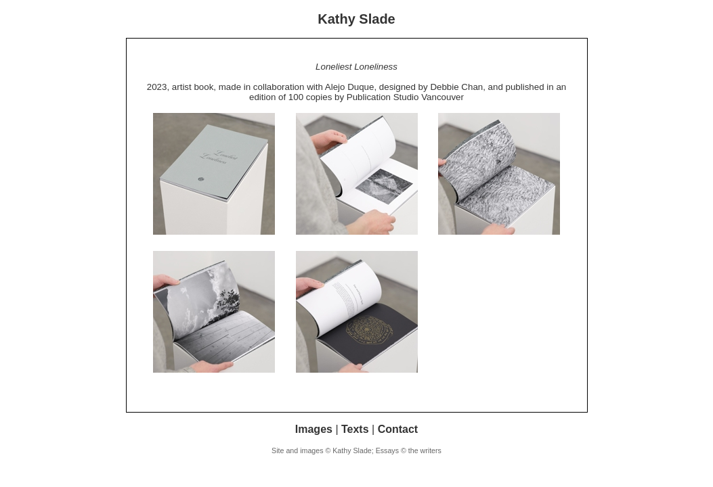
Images (313, 429)
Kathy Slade (356, 18)
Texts (355, 429)
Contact (398, 429)
